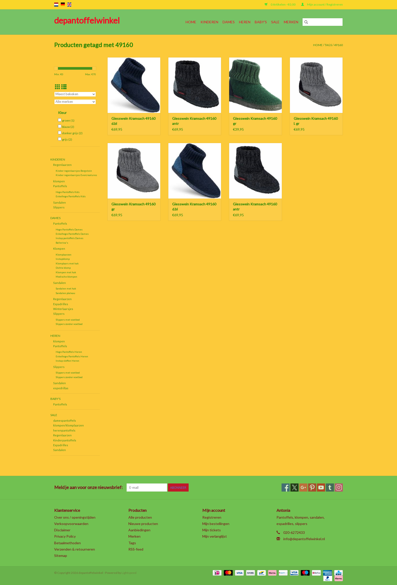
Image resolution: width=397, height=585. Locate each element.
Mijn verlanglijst (214, 536)
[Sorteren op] (75, 94)
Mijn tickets (211, 530)
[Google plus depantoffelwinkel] (303, 487)
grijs (67, 139)
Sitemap (60, 555)
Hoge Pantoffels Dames (69, 229)
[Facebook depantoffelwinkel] (286, 487)
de (63, 5)
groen (68, 120)
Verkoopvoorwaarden (71, 523)
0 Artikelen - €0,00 (280, 4)
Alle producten (140, 517)
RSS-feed (135, 549)
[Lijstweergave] (64, 87)
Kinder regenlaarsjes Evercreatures (76, 175)
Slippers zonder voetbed (69, 323)
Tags (328, 45)
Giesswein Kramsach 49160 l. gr (316, 121)
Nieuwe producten (143, 523)
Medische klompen (66, 276)
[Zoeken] (322, 22)
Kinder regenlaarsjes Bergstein (74, 170)
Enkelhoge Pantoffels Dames (72, 233)
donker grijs (72, 133)
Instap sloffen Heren (67, 360)
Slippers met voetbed (68, 319)
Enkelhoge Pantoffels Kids (71, 196)
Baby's (261, 22)
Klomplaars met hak (67, 263)
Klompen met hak (66, 272)
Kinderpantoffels (64, 440)
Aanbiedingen (139, 530)
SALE (275, 22)
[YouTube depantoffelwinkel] (321, 487)
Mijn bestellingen (215, 523)
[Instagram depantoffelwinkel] (339, 487)
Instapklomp (63, 258)
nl (56, 5)
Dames (229, 22)
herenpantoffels (64, 430)
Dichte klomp (63, 267)
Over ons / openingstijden (74, 517)
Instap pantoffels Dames (69, 238)
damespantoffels (64, 420)
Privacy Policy (65, 536)
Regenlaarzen (62, 164)
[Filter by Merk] (75, 101)
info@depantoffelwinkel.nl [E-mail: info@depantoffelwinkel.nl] (304, 539)
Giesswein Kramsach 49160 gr (255, 121)
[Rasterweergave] (57, 87)
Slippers (59, 207)
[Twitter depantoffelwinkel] (294, 487)
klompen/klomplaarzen (68, 425)
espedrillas (60, 388)
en (69, 5)
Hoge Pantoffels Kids (68, 191)
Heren (244, 22)
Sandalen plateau (65, 293)
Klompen (59, 248)
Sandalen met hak (66, 288)
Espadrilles (60, 304)
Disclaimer (62, 530)
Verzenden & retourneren (74, 549)
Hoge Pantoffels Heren (69, 351)
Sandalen (59, 202)
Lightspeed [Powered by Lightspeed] (129, 573)
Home (191, 22)
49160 (338, 45)
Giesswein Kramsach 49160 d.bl (133, 121)
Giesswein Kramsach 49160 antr (194, 121)
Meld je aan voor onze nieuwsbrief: (88, 487)
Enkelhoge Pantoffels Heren (72, 356)
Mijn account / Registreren (322, 4)
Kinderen (209, 22)
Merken (291, 22)
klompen (59, 181)
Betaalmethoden (67, 543)
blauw (68, 127)
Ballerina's (62, 242)
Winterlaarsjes (63, 308)
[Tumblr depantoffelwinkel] (330, 487)
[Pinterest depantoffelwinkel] (312, 487)
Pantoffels (60, 186)
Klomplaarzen (63, 254)
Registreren (211, 517)
